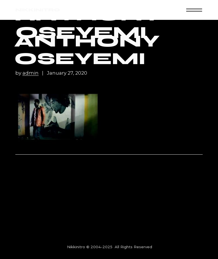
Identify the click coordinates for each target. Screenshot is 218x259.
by (27, 73)
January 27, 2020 (67, 73)
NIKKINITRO (37, 9)
